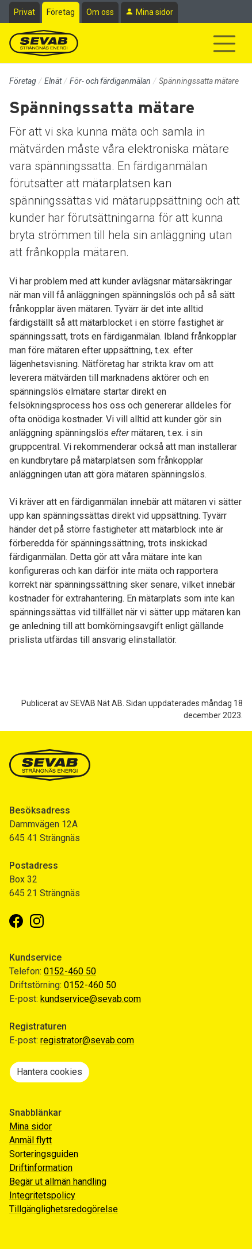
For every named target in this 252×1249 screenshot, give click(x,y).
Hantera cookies (49, 1071)
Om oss (100, 12)
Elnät (53, 81)
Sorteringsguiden (43, 1153)
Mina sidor (154, 12)
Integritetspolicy (42, 1195)
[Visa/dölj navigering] (224, 43)
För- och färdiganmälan (110, 81)
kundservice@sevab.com (90, 998)
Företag (61, 12)
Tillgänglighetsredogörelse (63, 1209)
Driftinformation (40, 1167)
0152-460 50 (70, 971)
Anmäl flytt (30, 1140)
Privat (24, 12)
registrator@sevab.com (87, 1040)
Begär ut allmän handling (57, 1181)
